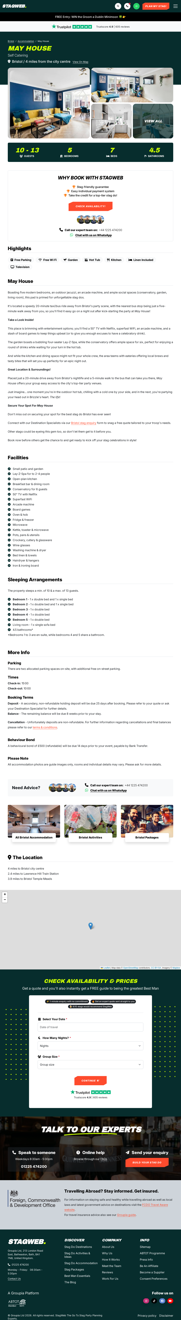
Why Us (107, 1253)
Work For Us (110, 1278)
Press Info (146, 1259)
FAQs (103, 1159)
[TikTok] (154, 1300)
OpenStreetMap (130, 968)
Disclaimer (166, 1315)
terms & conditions (45, 727)
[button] (127, 6)
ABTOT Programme (152, 1253)
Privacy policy (147, 1315)
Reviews (107, 1272)
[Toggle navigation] (175, 6)
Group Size (49, 1056)
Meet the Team (111, 1266)
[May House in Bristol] (49, 103)
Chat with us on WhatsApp (90, 235)
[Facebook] (162, 1300)
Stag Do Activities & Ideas (77, 1254)
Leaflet (105, 968)
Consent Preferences (153, 1278)
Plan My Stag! (156, 6)
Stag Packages (74, 1269)
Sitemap (145, 1247)
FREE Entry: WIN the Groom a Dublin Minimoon (90, 17)
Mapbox (176, 968)
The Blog (70, 1282)
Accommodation (26, 41)
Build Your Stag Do (147, 1162)
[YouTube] (170, 1300)
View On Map (80, 61)
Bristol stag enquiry (83, 423)
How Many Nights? (54, 1038)
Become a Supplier (152, 1272)
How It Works (111, 1259)
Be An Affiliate (149, 1266)
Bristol (11, 41)
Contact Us (14, 1278)
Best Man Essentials (77, 1276)
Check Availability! (91, 206)
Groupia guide (126, 1215)
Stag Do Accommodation (81, 1263)
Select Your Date (52, 1019)
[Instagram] (146, 1300)
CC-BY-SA (156, 968)
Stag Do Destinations (78, 1247)
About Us (108, 1247)
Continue (90, 1080)
